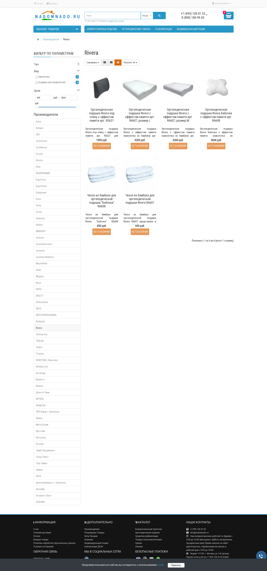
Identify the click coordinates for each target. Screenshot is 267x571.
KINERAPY (41, 231)
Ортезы (138, 543)
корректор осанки (116, 21)
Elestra (39, 160)
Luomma (40, 250)
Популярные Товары (94, 532)
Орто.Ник (40, 431)
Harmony (40, 218)
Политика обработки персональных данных (54, 543)
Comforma (41, 141)
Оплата (38, 3)
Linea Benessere (44, 244)
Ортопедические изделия (147, 532)
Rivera (39, 327)
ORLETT (40, 295)
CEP (38, 134)
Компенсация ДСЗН (93, 546)
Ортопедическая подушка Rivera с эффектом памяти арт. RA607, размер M (178, 115)
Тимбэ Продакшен (45, 450)
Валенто (40, 379)
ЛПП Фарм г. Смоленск (47, 411)
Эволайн (40, 489)
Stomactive (42, 334)
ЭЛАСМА (40, 502)
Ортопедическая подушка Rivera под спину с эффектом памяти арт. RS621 (101, 115)
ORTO (38, 308)
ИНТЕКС (40, 398)
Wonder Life (42, 366)
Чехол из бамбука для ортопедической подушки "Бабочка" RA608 (101, 200)
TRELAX (40, 340)
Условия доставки (42, 532)
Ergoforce (41, 179)
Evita (38, 199)
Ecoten (39, 153)
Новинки (88, 539)
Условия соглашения (43, 546)
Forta (38, 205)
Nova (38, 282)
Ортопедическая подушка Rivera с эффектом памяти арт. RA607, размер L (140, 115)
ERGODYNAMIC (43, 173)
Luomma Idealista (45, 257)
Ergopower (41, 192)
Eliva (38, 166)
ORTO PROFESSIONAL (46, 315)
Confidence (41, 147)
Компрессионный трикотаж (148, 529)
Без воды (41, 373)
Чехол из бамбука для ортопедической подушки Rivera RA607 (139, 199)
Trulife (39, 347)
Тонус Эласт (42, 456)
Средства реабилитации (146, 536)
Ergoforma (41, 186)
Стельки (139, 546)
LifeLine (40, 237)
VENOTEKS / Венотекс (47, 360)
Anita (38, 121)
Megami (40, 276)
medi (38, 269)
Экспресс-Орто (44, 495)
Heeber (39, 224)
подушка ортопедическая (51, 82)
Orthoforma (42, 302)
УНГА (38, 476)
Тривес (39, 469)
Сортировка (93, 62)
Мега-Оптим (42, 424)
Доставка (52, 3)
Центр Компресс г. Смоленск (51, 482)
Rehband (40, 321)
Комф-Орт (41, 405)
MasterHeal (41, 263)
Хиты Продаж (90, 536)
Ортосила (41, 437)
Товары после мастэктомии (148, 539)
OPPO (38, 289)
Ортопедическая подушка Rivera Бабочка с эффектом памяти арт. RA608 (216, 115)
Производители (92, 529)
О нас (36, 529)
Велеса (39, 386)
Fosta (39, 211)
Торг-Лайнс (42, 463)
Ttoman (40, 353)
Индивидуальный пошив (96, 543)
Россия (40, 444)
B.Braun (39, 128)
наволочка (44, 76)
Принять (176, 565)
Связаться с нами (41, 558)
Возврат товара (40, 539)
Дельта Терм (42, 392)
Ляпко (39, 418)
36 (130, 62)
